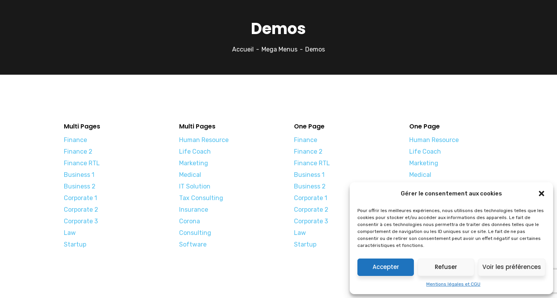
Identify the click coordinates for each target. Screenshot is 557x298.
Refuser (446, 267)
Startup (75, 244)
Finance (75, 140)
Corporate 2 (81, 209)
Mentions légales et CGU (453, 284)
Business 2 (80, 186)
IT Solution (194, 186)
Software (193, 244)
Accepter (385, 267)
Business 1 (79, 174)
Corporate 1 (80, 198)
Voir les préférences (511, 267)
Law (70, 232)
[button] (541, 193)
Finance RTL (82, 163)
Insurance (193, 209)
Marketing (193, 163)
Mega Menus (279, 49)
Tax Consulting (201, 198)
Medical (190, 174)
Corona (189, 221)
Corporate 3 (81, 221)
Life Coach (195, 151)
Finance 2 (78, 151)
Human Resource (204, 140)
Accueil (243, 49)
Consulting (195, 232)
